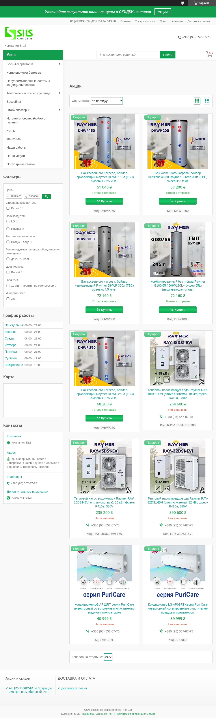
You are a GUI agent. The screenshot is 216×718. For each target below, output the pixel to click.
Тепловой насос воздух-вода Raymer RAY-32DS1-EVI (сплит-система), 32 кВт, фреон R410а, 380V (177, 502)
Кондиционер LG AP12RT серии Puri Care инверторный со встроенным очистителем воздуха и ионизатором (104, 608)
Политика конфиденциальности (135, 713)
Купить (106, 201)
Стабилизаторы (18, 110)
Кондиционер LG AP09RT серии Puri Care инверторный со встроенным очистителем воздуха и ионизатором (178, 608)
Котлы (11, 130)
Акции (163, 12)
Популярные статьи (21, 164)
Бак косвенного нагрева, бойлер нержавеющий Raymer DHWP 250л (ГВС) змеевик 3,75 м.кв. (104, 394)
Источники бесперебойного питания (26, 120)
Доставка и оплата (199, 21)
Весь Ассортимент (20, 64)
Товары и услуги (145, 21)
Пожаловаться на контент (98, 713)
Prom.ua (127, 709)
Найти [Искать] (168, 55)
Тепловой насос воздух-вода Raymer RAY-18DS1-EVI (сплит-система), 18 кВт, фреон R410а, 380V (177, 394)
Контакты (177, 21)
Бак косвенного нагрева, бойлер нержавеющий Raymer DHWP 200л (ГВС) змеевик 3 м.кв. (177, 177)
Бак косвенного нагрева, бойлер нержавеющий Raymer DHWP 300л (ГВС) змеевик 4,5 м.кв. (104, 285)
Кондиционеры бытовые (24, 72)
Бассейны (14, 101)
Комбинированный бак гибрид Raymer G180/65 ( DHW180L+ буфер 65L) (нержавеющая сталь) (178, 285)
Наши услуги (16, 156)
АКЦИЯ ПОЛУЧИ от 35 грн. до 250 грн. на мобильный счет (30, 690)
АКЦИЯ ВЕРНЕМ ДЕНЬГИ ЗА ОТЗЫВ (92, 21)
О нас (163, 21)
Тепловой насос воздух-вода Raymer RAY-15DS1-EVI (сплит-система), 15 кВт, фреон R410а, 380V (104, 502)
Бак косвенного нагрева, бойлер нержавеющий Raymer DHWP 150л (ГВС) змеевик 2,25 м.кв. (104, 177)
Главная (126, 21)
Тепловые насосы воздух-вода (28, 93)
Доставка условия (74, 688)
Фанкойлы (14, 139)
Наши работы (16, 147)
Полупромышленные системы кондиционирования (28, 83)
